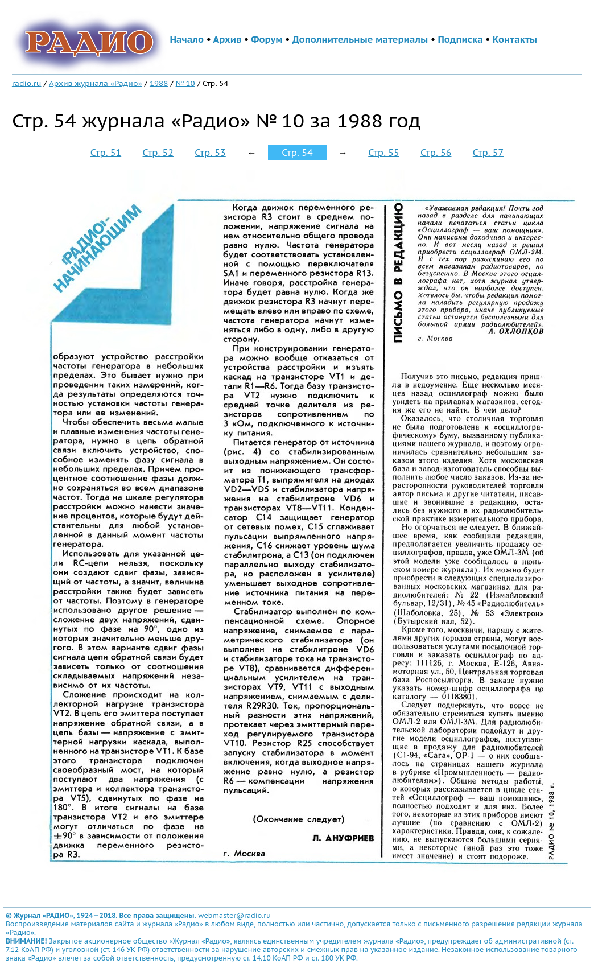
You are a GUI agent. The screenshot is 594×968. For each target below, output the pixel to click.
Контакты (515, 39)
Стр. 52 (158, 152)
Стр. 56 (435, 152)
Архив (227, 39)
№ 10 (185, 83)
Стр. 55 (383, 152)
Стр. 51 (105, 152)
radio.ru (27, 83)
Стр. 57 (488, 152)
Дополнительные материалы (360, 39)
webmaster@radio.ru (234, 915)
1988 (159, 83)
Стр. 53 (210, 152)
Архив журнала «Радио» (95, 83)
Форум (267, 39)
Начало (187, 39)
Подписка (460, 39)
